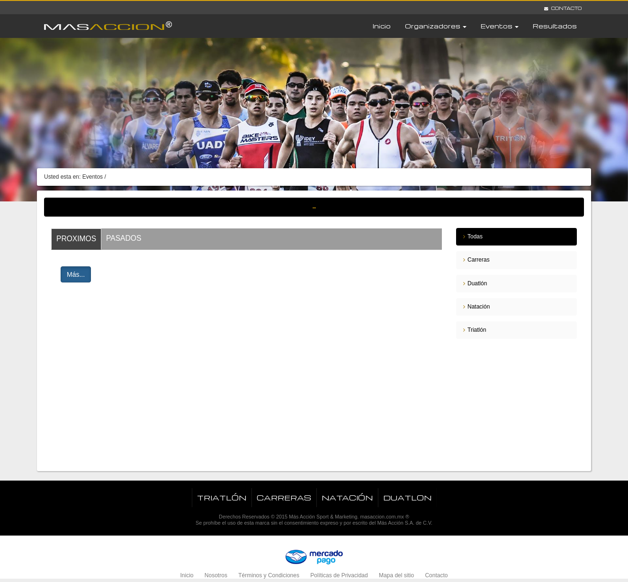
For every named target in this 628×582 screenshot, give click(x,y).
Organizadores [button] (436, 26)
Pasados (123, 238)
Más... (76, 274)
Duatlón (477, 283)
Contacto (563, 8)
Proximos (76, 239)
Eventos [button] (500, 26)
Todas (475, 236)
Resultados (555, 26)
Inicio (382, 26)
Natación (478, 306)
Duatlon (407, 497)
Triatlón (476, 330)
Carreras (478, 259)
